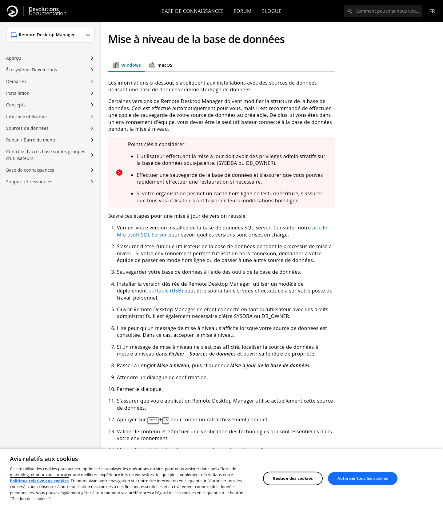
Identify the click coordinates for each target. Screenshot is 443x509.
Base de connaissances (193, 11)
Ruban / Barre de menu (30, 140)
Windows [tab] (126, 65)
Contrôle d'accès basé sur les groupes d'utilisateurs (45, 155)
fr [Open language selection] (432, 11)
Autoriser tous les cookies (362, 478)
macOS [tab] (160, 65)
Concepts (16, 105)
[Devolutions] (12, 11)
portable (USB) (166, 290)
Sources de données (27, 128)
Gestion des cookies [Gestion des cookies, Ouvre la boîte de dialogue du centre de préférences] (293, 478)
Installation (18, 93)
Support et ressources (29, 182)
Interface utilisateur (26, 116)
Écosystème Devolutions (31, 70)
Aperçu (13, 58)
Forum (242, 11)
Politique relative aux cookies (39, 480)
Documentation (47, 11)
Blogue (271, 11)
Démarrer (16, 81)
